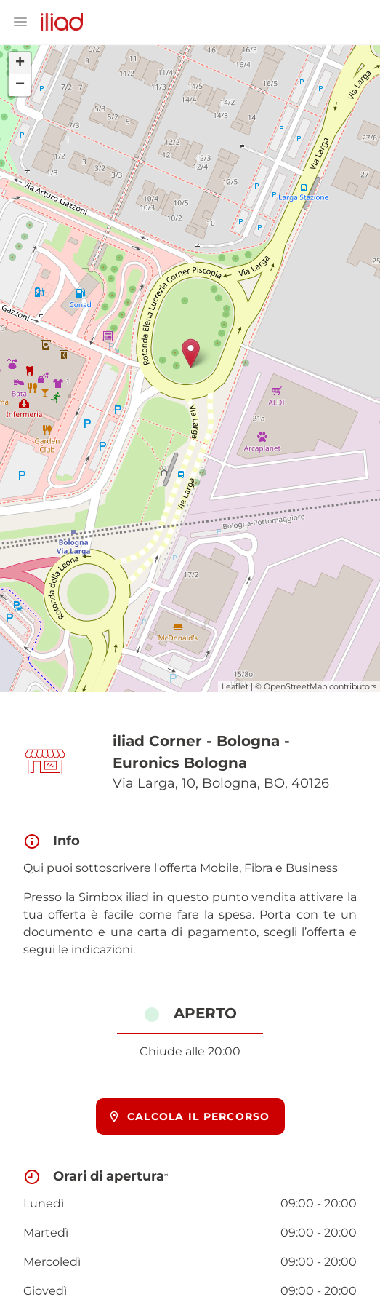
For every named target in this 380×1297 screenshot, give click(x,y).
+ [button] (20, 63)
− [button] (20, 85)
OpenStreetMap (295, 686)
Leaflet (235, 686)
